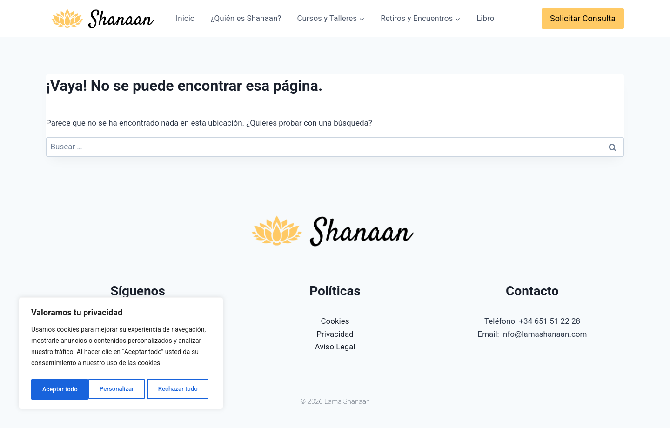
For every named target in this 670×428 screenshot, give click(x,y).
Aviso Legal (335, 346)
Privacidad (334, 334)
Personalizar (58, 389)
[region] (121, 355)
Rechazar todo (120, 389)
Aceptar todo (182, 389)
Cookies (335, 321)
